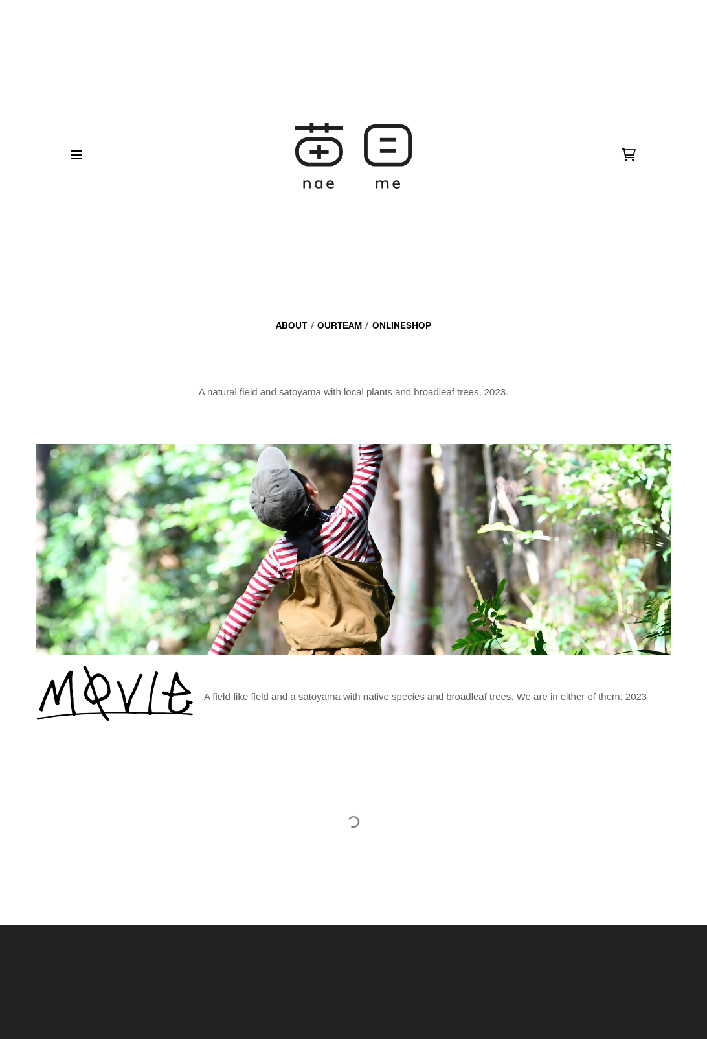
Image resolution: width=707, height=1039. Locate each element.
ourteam (339, 325)
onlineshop (401, 325)
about (291, 325)
